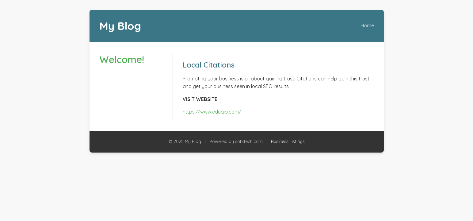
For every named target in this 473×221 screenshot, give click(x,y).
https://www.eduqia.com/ (212, 112)
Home (367, 25)
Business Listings (288, 141)
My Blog (120, 26)
